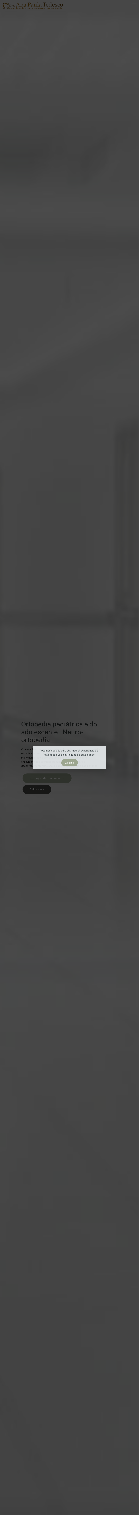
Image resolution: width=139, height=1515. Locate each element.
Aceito (69, 762)
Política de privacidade (81, 754)
